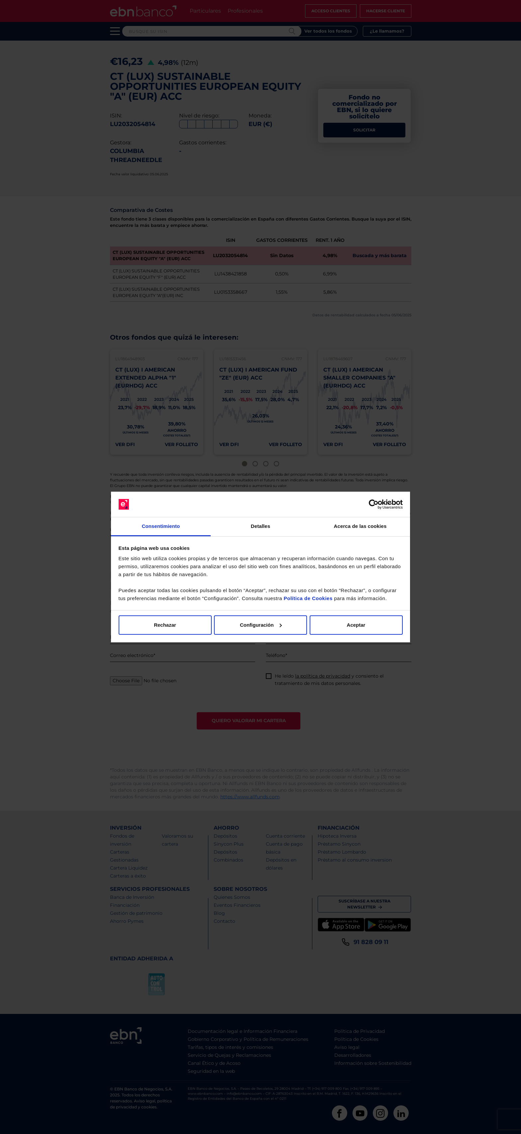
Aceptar (356, 625)
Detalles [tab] (260, 526)
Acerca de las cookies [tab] (360, 526)
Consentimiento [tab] (161, 526)
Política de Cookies (308, 598)
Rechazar (165, 625)
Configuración (261, 625)
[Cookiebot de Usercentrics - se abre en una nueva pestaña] (374, 504)
